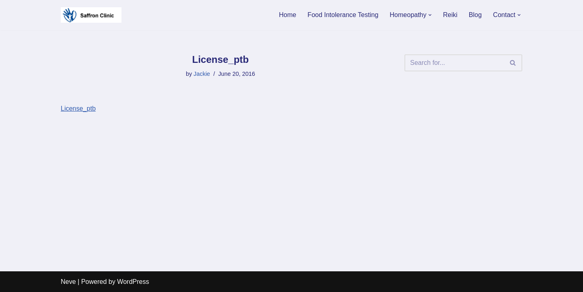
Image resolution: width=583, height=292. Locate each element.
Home (287, 14)
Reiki (450, 14)
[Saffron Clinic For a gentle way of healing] (91, 15)
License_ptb (78, 108)
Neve (68, 281)
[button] (430, 15)
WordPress (133, 281)
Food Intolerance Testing (343, 14)
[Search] (454, 62)
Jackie (202, 74)
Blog (475, 14)
